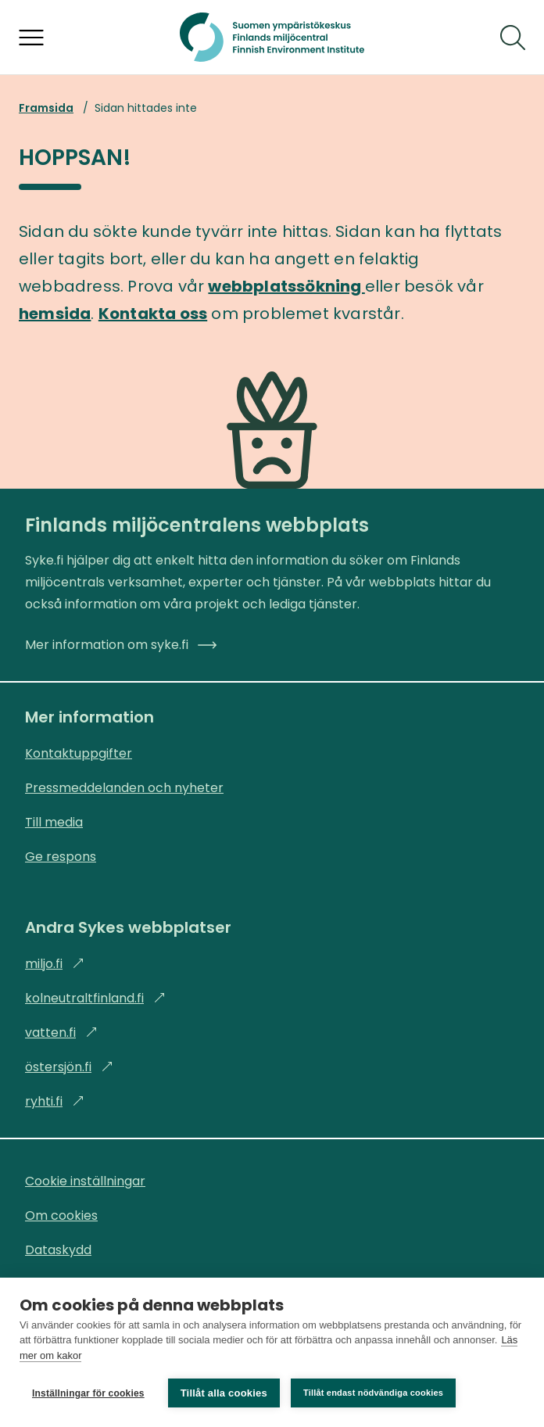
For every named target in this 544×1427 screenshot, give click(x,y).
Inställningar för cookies (88, 1393)
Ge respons (60, 857)
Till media (54, 822)
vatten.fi (61, 1033)
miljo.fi (54, 964)
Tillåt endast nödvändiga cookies (373, 1392)
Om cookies (61, 1215)
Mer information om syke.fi (121, 645)
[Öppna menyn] (31, 37)
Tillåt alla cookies (224, 1393)
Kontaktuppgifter (78, 753)
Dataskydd (58, 1250)
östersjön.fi (69, 1067)
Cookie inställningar (85, 1181)
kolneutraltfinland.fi (95, 998)
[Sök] (512, 37)
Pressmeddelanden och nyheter (124, 788)
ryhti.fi (54, 1101)
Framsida (46, 108)
